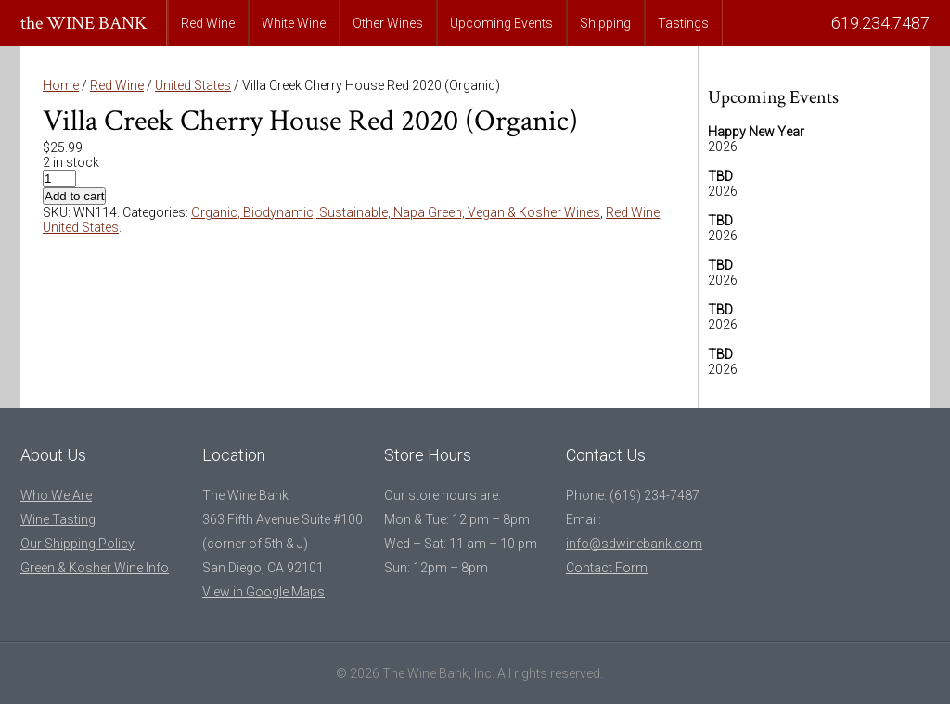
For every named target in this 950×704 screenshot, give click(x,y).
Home (61, 85)
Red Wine (208, 23)
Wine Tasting (58, 519)
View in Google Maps (263, 591)
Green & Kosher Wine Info (94, 567)
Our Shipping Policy (77, 543)
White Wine (294, 23)
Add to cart (74, 196)
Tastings (683, 23)
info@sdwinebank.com (634, 543)
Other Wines (388, 23)
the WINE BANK (84, 23)
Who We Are (56, 495)
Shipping (605, 23)
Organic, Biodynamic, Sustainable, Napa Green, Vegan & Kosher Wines (395, 212)
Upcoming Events (501, 23)
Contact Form (607, 567)
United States (193, 85)
